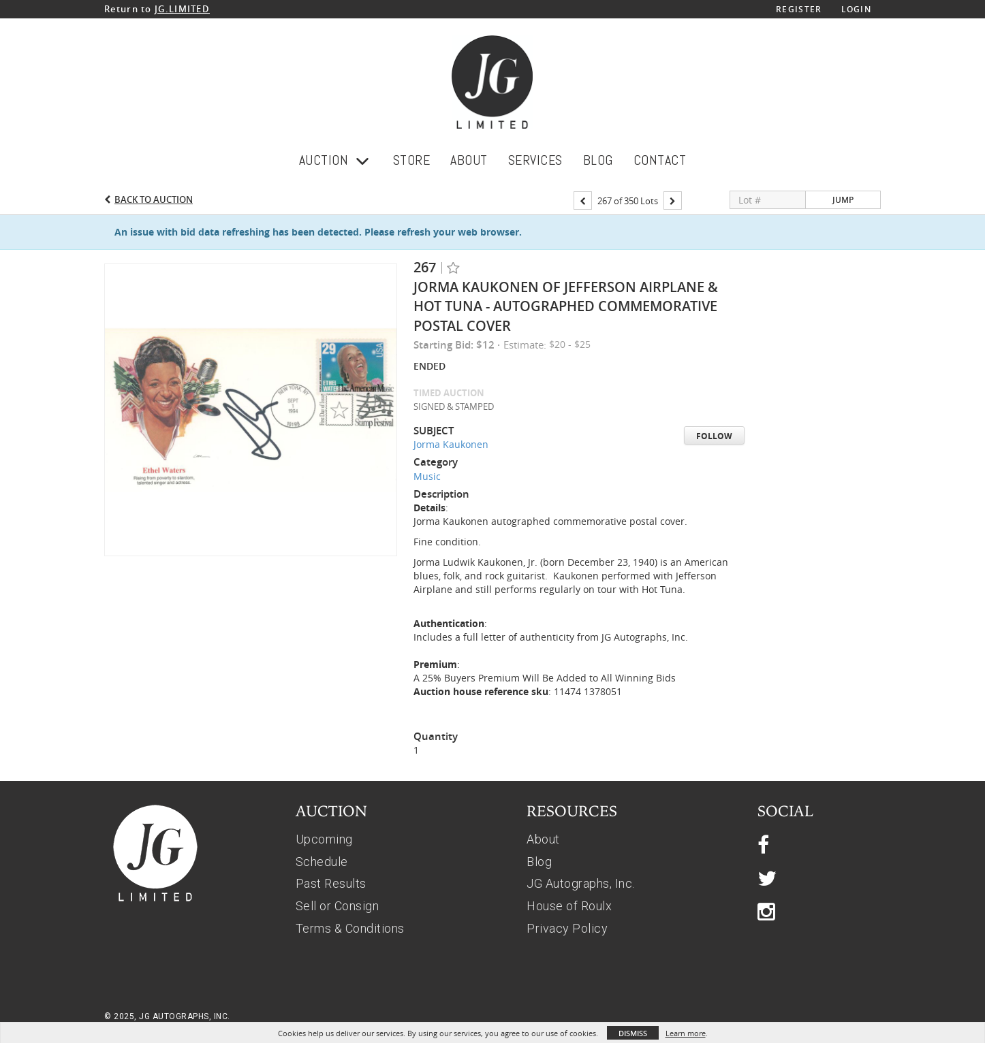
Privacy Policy (567, 928)
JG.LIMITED (182, 9)
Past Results (331, 883)
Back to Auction (153, 199)
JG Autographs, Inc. (581, 883)
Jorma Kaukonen (450, 444)
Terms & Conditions (350, 928)
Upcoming (324, 839)
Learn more (686, 1033)
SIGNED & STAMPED (453, 406)
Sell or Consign (337, 906)
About (543, 839)
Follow (714, 436)
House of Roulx (569, 906)
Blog (539, 861)
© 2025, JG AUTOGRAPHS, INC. (167, 1016)
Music (427, 476)
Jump (843, 200)
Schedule (322, 861)
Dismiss (633, 1033)
